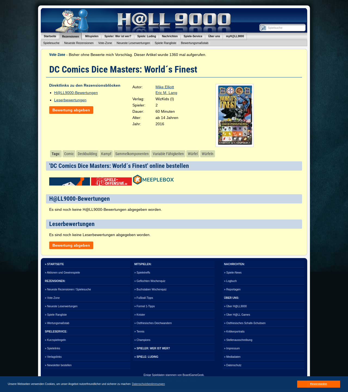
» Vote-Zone (52, 297)
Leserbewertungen (70, 100)
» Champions (142, 339)
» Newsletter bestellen (58, 365)
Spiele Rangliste (165, 43)
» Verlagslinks (53, 356)
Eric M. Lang (166, 92)
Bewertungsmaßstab (194, 43)
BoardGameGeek (193, 375)
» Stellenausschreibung (238, 339)
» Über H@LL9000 (235, 306)
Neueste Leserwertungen (133, 43)
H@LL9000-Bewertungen (76, 92)
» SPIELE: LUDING (146, 356)
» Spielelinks (52, 348)
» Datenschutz (232, 365)
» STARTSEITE (54, 264)
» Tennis (139, 331)
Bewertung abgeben (71, 110)
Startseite (50, 36)
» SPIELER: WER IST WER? (152, 348)
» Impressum (232, 348)
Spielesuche (51, 43)
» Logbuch (230, 281)
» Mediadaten (232, 356)
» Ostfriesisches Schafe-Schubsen (245, 323)
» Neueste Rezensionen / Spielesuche (68, 289)
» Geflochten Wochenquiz (149, 281)
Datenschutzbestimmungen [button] (148, 383)
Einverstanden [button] (318, 383)
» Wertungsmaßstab (57, 323)
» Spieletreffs (142, 272)
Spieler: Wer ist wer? (117, 36)
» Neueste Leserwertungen (61, 306)
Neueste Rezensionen (79, 43)
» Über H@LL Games (237, 314)
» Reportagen (232, 289)
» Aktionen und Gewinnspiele (62, 272)
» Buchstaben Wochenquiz (150, 289)
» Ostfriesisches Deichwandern (153, 323)
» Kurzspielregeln (55, 339)
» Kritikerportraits (234, 331)
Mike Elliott (165, 87)
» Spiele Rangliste (56, 314)
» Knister (139, 314)
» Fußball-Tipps (143, 297)
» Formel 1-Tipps (144, 306)
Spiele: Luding (146, 36)
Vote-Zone (105, 43)
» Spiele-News (232, 272)
